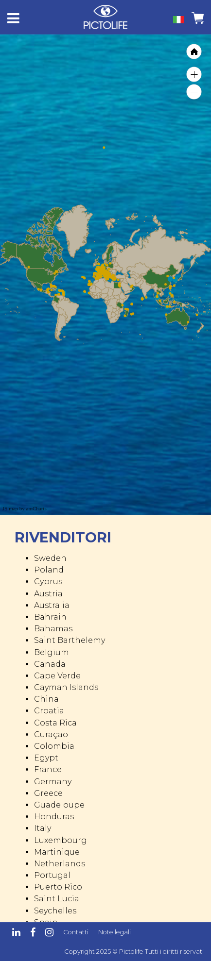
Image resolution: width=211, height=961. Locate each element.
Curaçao (51, 734)
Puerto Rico (58, 887)
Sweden (50, 558)
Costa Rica (55, 722)
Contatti (75, 932)
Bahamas (53, 628)
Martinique (57, 852)
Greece (48, 793)
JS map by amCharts (24, 508)
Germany (52, 781)
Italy (42, 828)
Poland (49, 569)
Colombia (54, 746)
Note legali (114, 932)
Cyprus (48, 581)
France (48, 769)
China (46, 699)
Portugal (52, 875)
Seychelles (55, 910)
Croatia (49, 710)
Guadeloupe (59, 804)
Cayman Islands (66, 687)
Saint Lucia (56, 898)
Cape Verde (57, 675)
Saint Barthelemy (69, 640)
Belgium (51, 652)
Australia (52, 605)
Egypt (46, 757)
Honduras (54, 816)
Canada (50, 664)
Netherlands (59, 863)
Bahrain (50, 617)
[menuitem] (160, 277)
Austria (48, 593)
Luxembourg (60, 840)
